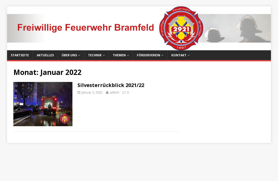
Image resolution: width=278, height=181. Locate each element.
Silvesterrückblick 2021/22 (110, 85)
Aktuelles (45, 55)
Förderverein (148, 55)
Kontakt (178, 55)
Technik (95, 55)
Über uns (69, 55)
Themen (119, 55)
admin (114, 92)
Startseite (20, 55)
